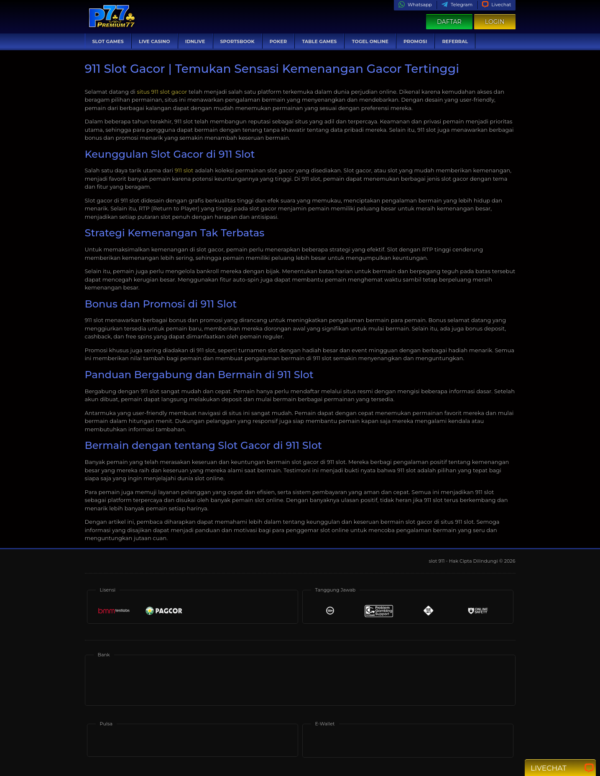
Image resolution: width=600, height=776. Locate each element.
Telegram (456, 5)
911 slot (184, 170)
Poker (278, 41)
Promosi (415, 41)
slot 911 (437, 561)
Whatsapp (415, 5)
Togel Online (370, 41)
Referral (455, 41)
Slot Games (108, 41)
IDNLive (195, 41)
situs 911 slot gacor (162, 91)
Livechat (496, 5)
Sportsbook (237, 41)
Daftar (449, 22)
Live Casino (154, 41)
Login (495, 22)
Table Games (319, 41)
